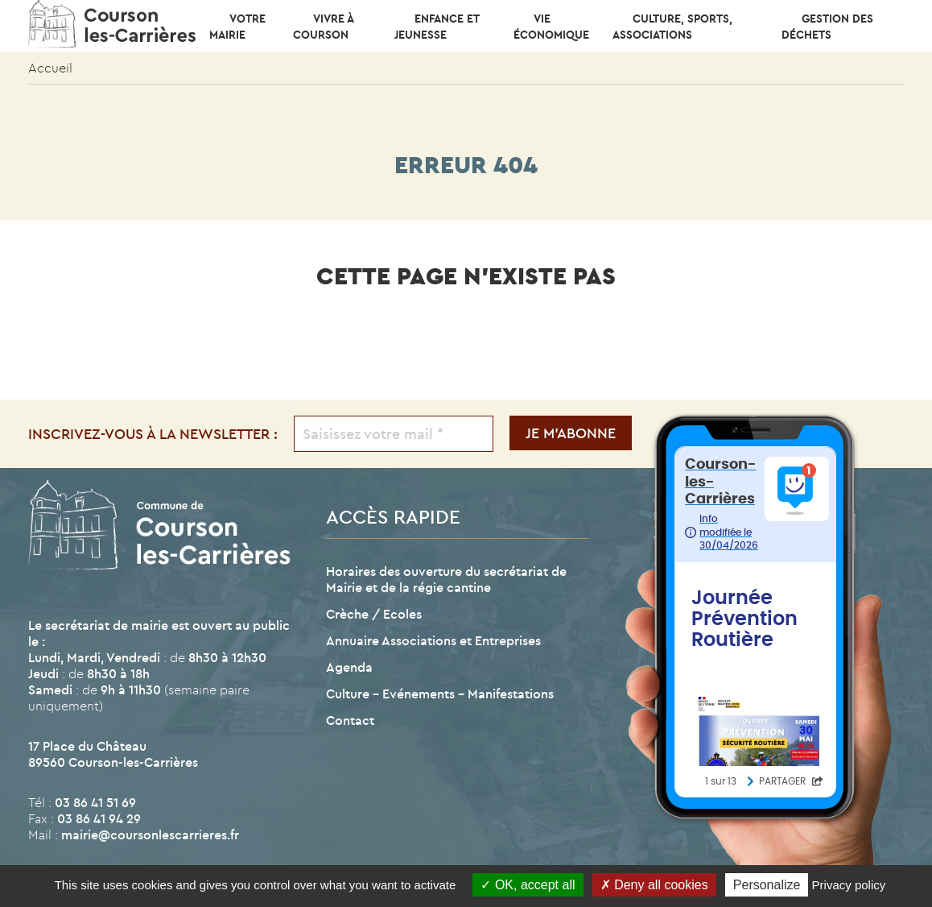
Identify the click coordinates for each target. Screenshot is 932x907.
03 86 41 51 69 (95, 802)
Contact (350, 720)
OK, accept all (527, 885)
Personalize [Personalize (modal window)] (767, 885)
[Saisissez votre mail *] (394, 434)
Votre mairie (237, 26)
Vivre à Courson (323, 26)
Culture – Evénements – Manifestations (440, 693)
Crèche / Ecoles (374, 614)
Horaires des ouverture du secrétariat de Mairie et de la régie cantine (446, 579)
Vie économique (551, 26)
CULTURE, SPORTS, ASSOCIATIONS (672, 26)
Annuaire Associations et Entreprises (433, 640)
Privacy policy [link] (849, 885)
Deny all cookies (654, 885)
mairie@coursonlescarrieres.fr (150, 834)
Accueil (50, 68)
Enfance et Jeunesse (436, 26)
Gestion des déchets (827, 26)
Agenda (349, 667)
